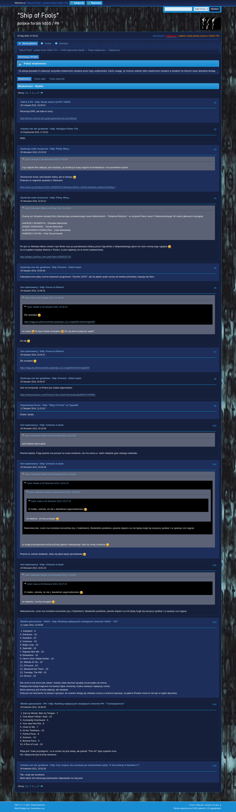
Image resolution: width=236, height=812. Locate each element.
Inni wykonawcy (29, 287)
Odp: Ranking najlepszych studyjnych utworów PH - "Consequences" (87, 703)
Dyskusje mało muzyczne (34, 148)
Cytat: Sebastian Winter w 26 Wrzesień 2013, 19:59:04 (50, 474)
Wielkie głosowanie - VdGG (35, 621)
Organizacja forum (30, 405)
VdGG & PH (26, 102)
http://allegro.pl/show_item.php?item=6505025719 (45, 256)
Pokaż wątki (39, 79)
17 (38, 93)
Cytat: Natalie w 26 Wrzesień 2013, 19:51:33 (47, 483)
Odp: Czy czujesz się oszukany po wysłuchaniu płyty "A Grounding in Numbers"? (94, 765)
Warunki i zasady (204, 805)
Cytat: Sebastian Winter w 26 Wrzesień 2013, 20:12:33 (50, 436)
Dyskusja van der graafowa (35, 267)
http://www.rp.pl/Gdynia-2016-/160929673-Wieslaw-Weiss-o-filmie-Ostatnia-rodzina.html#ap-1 (67, 187)
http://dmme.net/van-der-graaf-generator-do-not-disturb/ (48, 118)
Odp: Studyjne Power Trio (64, 128)
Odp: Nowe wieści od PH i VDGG (53, 102)
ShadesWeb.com (38, 808)
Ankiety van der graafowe (34, 128)
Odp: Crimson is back (52, 425)
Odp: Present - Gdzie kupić (66, 267)
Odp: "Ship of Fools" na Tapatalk (60, 405)
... (35, 93)
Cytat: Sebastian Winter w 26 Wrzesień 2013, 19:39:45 (54, 492)
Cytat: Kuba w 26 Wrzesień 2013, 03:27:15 (51, 501)
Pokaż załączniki (57, 79)
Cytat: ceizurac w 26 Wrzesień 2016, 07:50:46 (46, 159)
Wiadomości (24, 79)
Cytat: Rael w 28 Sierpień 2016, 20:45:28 (44, 298)
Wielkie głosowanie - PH (33, 703)
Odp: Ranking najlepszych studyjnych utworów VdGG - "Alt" (85, 621)
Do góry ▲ (217, 805)
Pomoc (192, 805)
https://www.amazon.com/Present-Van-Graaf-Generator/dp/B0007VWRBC (58, 394)
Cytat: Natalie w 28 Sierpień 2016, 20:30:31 (47, 307)
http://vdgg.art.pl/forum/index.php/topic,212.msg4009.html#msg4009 (59, 321)
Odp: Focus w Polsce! (52, 287)
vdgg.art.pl (171, 36)
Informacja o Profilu (28, 57)
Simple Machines (38, 805)
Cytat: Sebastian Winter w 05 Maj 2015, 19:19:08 (48, 208)
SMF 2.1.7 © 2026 (22, 805)
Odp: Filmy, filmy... (60, 148)
